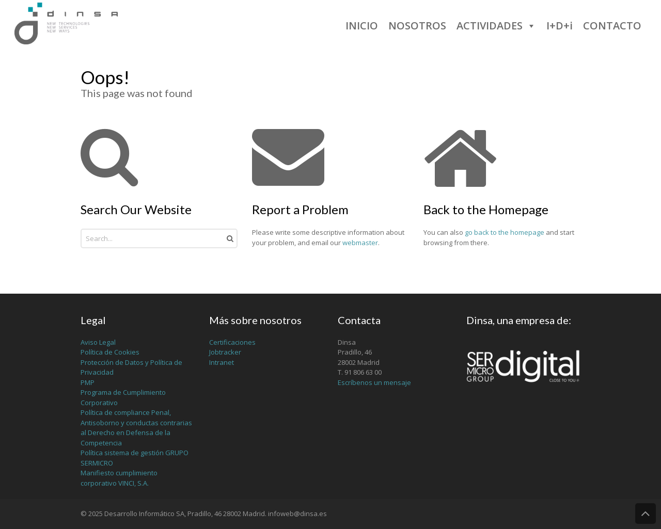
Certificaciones (232, 342)
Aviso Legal (98, 342)
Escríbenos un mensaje (374, 382)
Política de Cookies (110, 352)
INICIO (361, 26)
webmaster (360, 242)
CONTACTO (612, 26)
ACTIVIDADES (496, 25)
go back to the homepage (504, 232)
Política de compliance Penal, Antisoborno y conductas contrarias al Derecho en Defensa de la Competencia (136, 427)
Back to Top (645, 513)
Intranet (221, 362)
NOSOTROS (417, 26)
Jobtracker (225, 352)
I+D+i (559, 26)
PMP (88, 382)
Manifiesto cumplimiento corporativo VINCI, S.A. (119, 478)
